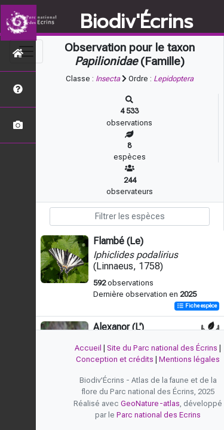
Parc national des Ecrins (158, 414)
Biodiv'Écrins (136, 22)
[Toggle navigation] (26, 51)
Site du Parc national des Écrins (162, 347)
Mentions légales (189, 359)
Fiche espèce (197, 306)
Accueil (88, 347)
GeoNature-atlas (150, 403)
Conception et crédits (115, 359)
